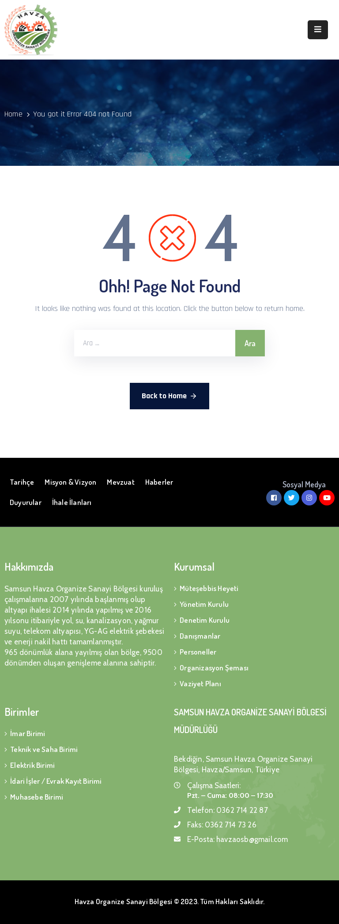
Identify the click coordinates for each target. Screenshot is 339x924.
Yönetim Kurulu (204, 604)
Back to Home (169, 396)
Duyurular (25, 502)
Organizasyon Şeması (214, 667)
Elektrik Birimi (32, 765)
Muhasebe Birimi (36, 796)
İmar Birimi (27, 733)
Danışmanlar (200, 635)
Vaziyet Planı (200, 683)
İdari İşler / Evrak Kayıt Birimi (56, 781)
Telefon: (227, 810)
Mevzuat (120, 481)
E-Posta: (237, 839)
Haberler (159, 481)
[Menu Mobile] (318, 29)
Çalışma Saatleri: (214, 785)
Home (13, 114)
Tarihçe (22, 481)
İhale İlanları (72, 502)
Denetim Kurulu (205, 620)
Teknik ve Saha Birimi (44, 749)
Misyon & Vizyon (70, 481)
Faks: (221, 824)
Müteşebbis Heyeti (209, 588)
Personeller (198, 651)
